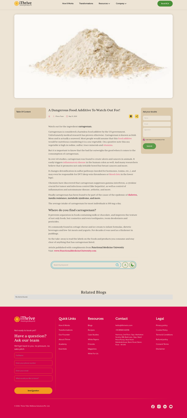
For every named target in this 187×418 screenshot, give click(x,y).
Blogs (90, 325)
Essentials (63, 349)
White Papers (93, 339)
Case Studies (93, 335)
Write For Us (93, 354)
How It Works (64, 325)
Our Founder (64, 335)
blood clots (114, 178)
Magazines (92, 349)
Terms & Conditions (164, 335)
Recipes (91, 330)
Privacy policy (162, 325)
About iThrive (64, 339)
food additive (125, 142)
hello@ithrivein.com (123, 325)
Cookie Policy (162, 330)
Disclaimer (160, 349)
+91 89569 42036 (122, 330)
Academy (63, 344)
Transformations (66, 330)
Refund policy (162, 339)
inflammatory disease (74, 166)
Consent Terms (162, 344)
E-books (91, 344)
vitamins (107, 149)
